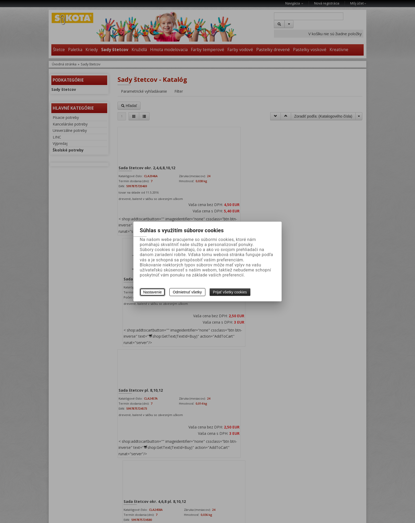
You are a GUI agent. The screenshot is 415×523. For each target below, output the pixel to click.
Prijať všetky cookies (230, 292)
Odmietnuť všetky (187, 292)
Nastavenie (152, 292)
